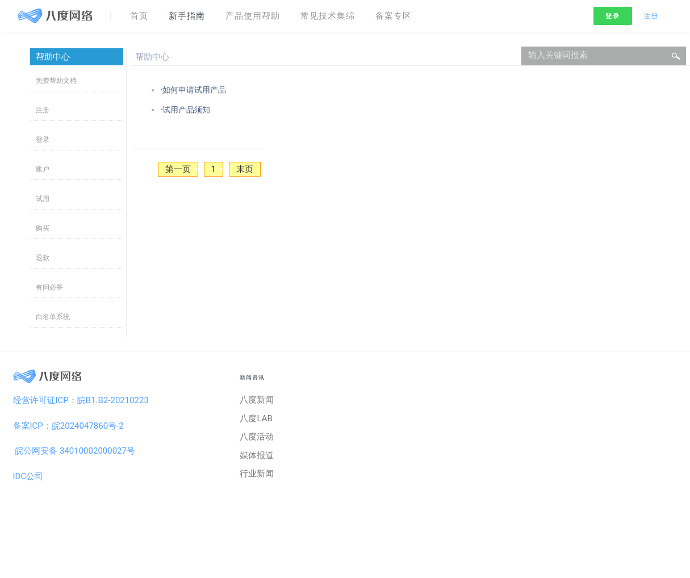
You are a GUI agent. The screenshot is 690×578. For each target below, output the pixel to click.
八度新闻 (257, 400)
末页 (244, 169)
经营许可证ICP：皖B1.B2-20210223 (81, 400)
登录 (612, 16)
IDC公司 (28, 476)
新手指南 (187, 16)
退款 (42, 258)
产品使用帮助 (252, 16)
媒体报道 (257, 455)
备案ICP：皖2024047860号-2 (68, 426)
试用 (42, 199)
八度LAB (256, 418)
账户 (42, 169)
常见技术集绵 (327, 16)
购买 (42, 228)
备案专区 (393, 16)
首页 (139, 16)
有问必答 (49, 287)
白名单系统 (53, 317)
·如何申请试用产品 (193, 89)
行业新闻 (257, 473)
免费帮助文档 (56, 81)
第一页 (178, 169)
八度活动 (257, 437)
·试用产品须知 (185, 109)
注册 (651, 16)
